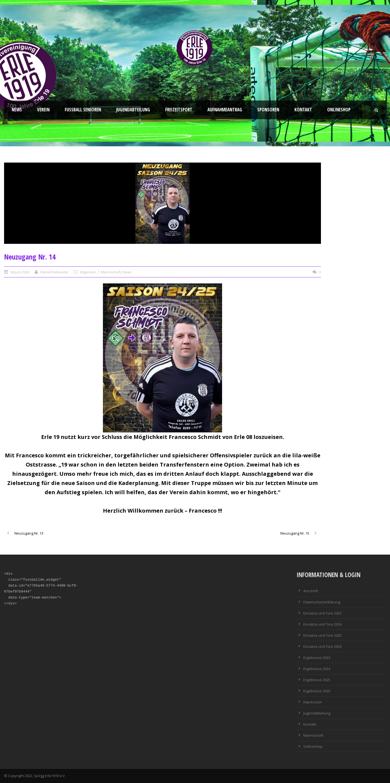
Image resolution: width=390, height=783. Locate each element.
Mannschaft (313, 735)
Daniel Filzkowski (54, 272)
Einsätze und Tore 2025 (322, 635)
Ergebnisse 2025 (316, 679)
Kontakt (303, 109)
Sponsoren (268, 109)
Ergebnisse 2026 (316, 690)
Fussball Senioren (83, 109)
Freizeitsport (178, 109)
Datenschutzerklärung (321, 602)
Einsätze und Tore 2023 (322, 613)
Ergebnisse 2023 (316, 657)
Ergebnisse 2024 (316, 668)
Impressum (312, 702)
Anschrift (310, 590)
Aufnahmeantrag (224, 109)
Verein (43, 109)
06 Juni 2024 (19, 272)
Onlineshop (338, 109)
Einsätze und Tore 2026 (322, 646)
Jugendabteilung (133, 109)
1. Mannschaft (109, 272)
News (17, 109)
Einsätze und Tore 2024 (322, 624)
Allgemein (88, 272)
